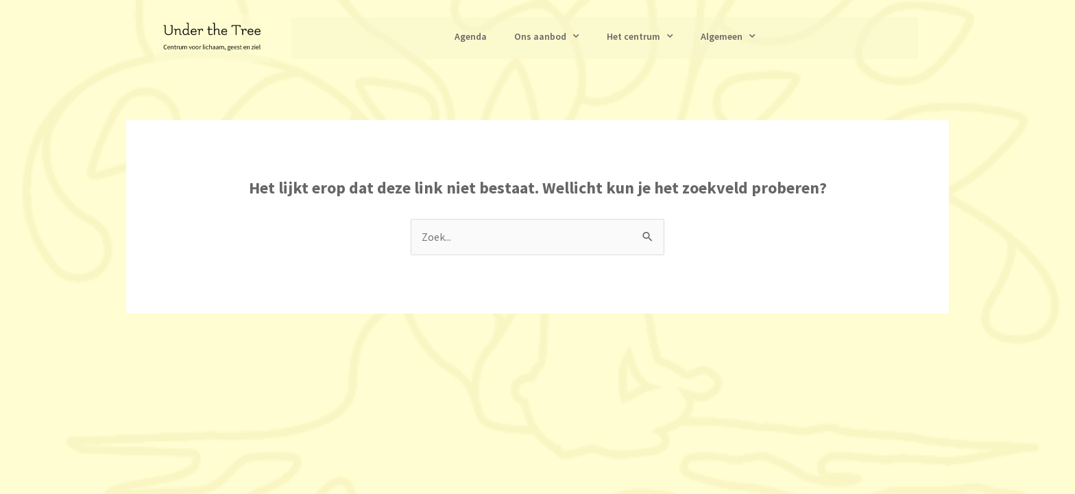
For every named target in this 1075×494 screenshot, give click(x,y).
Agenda (471, 36)
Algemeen (728, 36)
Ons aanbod (546, 36)
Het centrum (640, 36)
